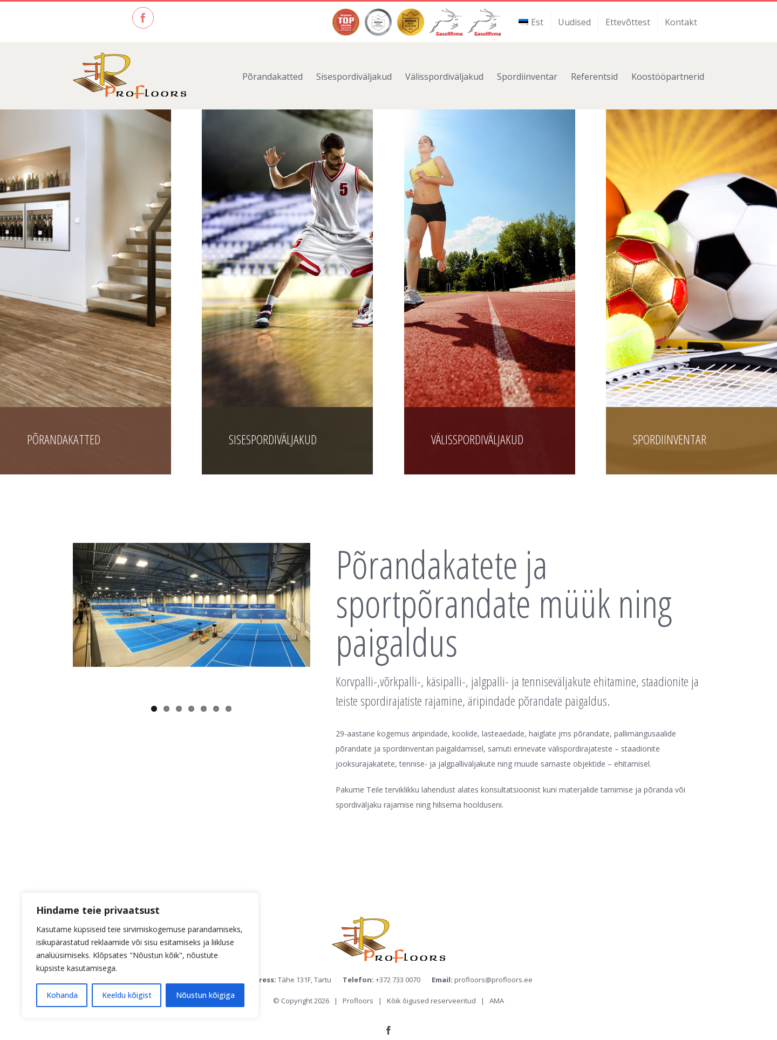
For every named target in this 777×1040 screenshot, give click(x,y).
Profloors (358, 1000)
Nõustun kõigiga (205, 995)
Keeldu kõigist (127, 995)
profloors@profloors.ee (493, 979)
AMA (496, 1000)
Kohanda (62, 995)
